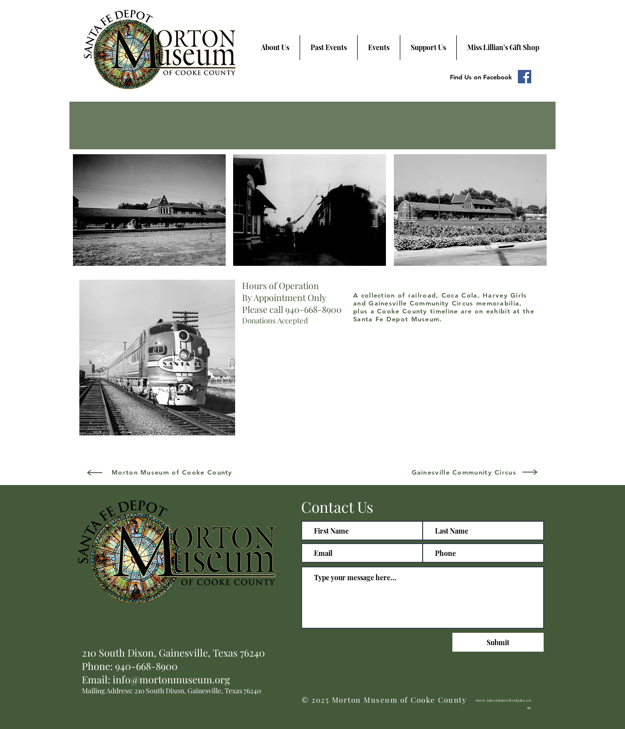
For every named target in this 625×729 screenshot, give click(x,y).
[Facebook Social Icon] (524, 76)
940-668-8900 (146, 665)
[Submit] (498, 642)
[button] (149, 210)
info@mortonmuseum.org (171, 679)
